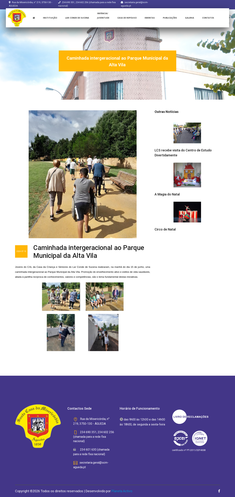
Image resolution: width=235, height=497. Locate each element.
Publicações (170, 17)
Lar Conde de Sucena (77, 17)
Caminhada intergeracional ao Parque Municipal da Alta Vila (88, 252)
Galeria (189, 17)
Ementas (150, 17)
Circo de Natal (165, 229)
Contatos (208, 17)
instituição (50, 17)
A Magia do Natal (167, 194)
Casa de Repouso (127, 17)
